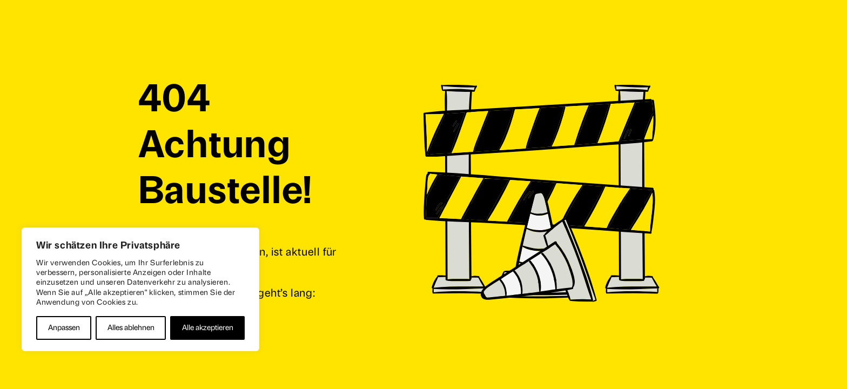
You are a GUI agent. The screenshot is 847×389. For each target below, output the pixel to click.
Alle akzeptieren (207, 327)
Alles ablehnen (130, 327)
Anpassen (64, 327)
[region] (140, 289)
